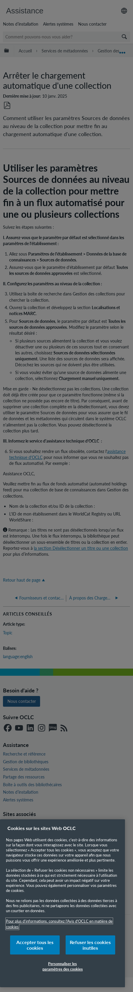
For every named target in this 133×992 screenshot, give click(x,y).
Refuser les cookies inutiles (90, 945)
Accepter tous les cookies (34, 945)
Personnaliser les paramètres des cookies (62, 966)
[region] (62, 903)
